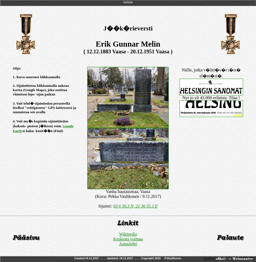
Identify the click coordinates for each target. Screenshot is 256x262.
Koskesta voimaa (128, 239)
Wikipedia (128, 234)
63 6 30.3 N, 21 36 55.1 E (135, 206)
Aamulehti (128, 244)
